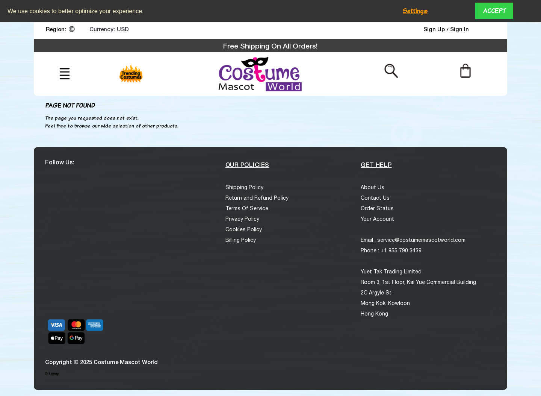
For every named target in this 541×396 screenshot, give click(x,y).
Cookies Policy (243, 229)
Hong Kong (374, 314)
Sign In (459, 29)
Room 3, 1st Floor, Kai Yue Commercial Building (418, 282)
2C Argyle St (376, 293)
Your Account (377, 219)
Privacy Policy (242, 219)
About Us (372, 187)
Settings (415, 10)
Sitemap (52, 373)
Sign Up (434, 29)
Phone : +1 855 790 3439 (391, 250)
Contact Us (375, 198)
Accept (494, 10)
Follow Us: (59, 161)
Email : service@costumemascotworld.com (413, 240)
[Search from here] (391, 70)
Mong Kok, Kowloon (385, 303)
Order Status (377, 208)
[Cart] (465, 70)
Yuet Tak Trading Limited (391, 272)
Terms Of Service (246, 208)
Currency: (102, 29)
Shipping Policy (244, 187)
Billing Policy (240, 240)
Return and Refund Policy (257, 198)
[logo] (259, 74)
